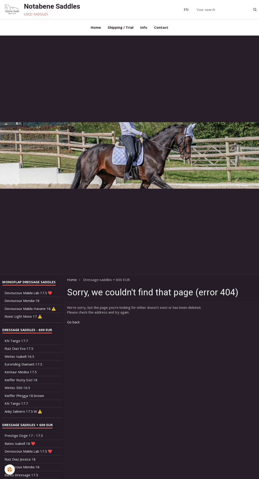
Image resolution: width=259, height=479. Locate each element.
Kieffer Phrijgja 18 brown (24, 395)
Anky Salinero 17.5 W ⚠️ (23, 411)
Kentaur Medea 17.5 (21, 372)
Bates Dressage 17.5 (21, 475)
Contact (161, 27)
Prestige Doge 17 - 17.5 (24, 435)
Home (96, 27)
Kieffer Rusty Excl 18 (21, 380)
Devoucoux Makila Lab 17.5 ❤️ (28, 293)
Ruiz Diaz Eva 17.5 (19, 348)
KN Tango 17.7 (16, 340)
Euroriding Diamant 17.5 (23, 364)
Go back (73, 322)
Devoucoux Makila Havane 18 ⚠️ (30, 308)
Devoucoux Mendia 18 (22, 300)
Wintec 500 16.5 (17, 387)
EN (186, 9)
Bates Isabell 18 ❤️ (20, 443)
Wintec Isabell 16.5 (19, 356)
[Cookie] (10, 469)
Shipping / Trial (120, 27)
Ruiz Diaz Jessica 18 (20, 459)
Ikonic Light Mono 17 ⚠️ (23, 316)
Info (143, 27)
